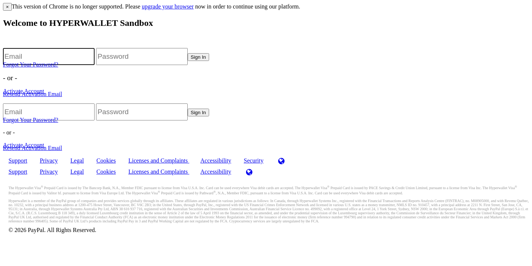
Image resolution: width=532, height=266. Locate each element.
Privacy (49, 160)
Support (17, 160)
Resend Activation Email (32, 94)
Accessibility (215, 160)
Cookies (106, 160)
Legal (77, 160)
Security (253, 160)
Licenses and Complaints (158, 160)
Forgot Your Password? (30, 64)
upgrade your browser (168, 6)
